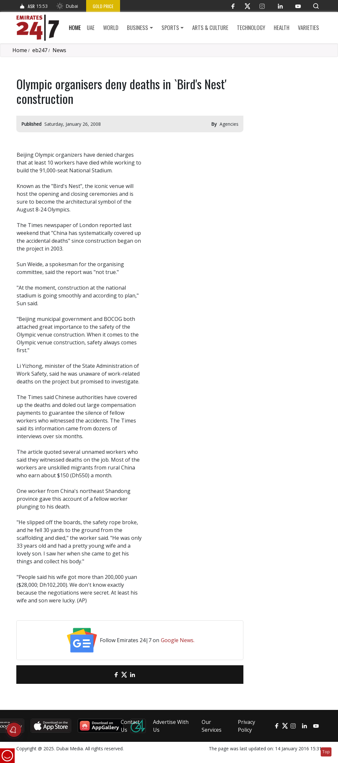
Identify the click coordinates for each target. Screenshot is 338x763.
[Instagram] (262, 6)
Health (281, 27)
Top (326, 752)
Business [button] (137, 27)
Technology (251, 27)
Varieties (308, 27)
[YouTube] (298, 6)
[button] (316, 6)
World (110, 27)
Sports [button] (170, 27)
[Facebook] (232, 6)
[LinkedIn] (280, 6)
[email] (104, 675)
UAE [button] (91, 27)
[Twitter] (247, 6)
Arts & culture (210, 27)
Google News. (177, 640)
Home (75, 27)
